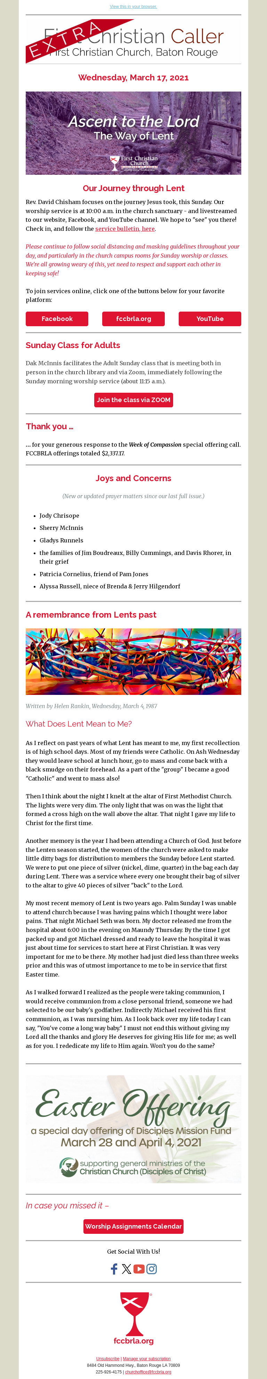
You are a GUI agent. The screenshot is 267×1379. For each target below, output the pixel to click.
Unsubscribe (108, 1358)
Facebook (57, 318)
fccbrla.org (133, 318)
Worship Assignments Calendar (133, 1226)
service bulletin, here (125, 228)
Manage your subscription (147, 1358)
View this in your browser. (133, 6)
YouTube (210, 318)
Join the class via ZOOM (133, 399)
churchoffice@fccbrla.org (148, 1372)
